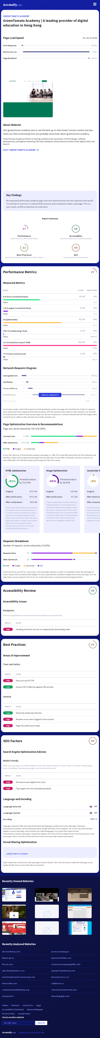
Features (15, 1005)
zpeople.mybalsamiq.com (63, 970)
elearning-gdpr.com (60, 996)
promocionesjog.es (60, 951)
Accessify (12, 5)
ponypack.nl (7, 996)
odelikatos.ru (57, 983)
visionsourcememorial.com (64, 989)
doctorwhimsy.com (11, 951)
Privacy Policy (8, 1013)
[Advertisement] (50, 71)
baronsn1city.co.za (60, 977)
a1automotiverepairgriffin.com (65, 964)
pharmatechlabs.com (61, 958)
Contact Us (28, 1005)
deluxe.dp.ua (8, 958)
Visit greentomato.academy (21, 150)
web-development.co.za (13, 970)
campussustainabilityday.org (15, 989)
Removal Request (35, 1009)
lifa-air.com (7, 964)
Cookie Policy (24, 1013)
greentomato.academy (16, 16)
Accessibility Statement (13, 1009)
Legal (38, 1005)
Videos (5, 1005)
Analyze (41, 1023)
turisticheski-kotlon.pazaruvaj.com (18, 977)
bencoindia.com (9, 983)
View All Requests (50, 395)
